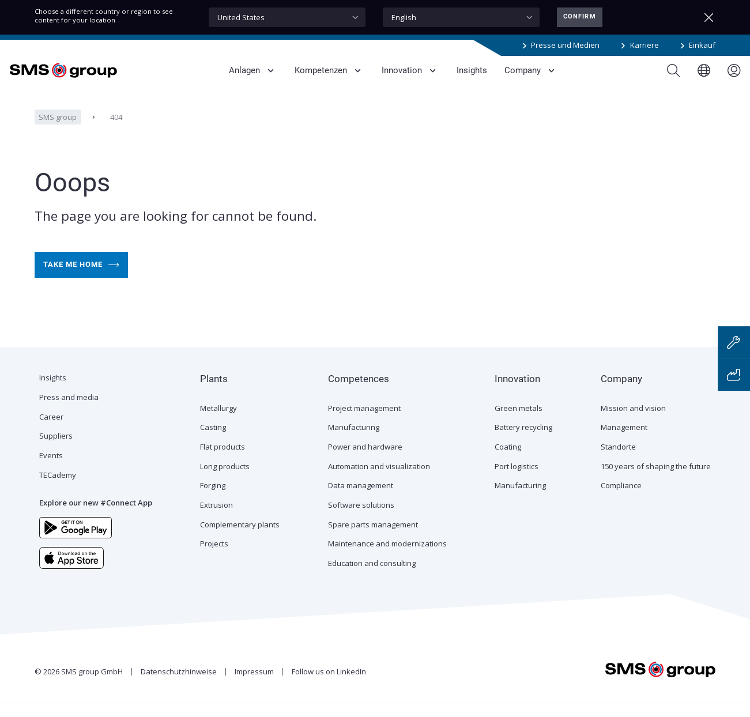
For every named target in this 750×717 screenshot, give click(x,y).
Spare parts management (373, 538)
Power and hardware (365, 460)
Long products (225, 480)
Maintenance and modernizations (387, 557)
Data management (360, 499)
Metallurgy (218, 422)
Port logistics (516, 480)
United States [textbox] (241, 17)
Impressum (254, 685)
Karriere (644, 45)
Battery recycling (523, 441)
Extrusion (216, 519)
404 (116, 131)
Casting (213, 441)
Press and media (69, 411)
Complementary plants (240, 538)
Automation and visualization (379, 480)
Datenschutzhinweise (179, 685)
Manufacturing (353, 441)
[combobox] (287, 17)
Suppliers (56, 449)
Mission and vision (633, 422)
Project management (364, 422)
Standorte (618, 460)
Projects (214, 557)
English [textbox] (403, 17)
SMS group (58, 131)
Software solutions (361, 519)
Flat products (222, 460)
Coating (508, 460)
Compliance (621, 499)
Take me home (81, 278)
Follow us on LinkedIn (329, 685)
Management (624, 441)
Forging (212, 499)
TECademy (57, 489)
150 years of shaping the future (656, 480)
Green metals (518, 422)
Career (51, 430)
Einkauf (702, 45)
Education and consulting (372, 577)
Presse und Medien (565, 45)
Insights (52, 391)
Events (51, 469)
